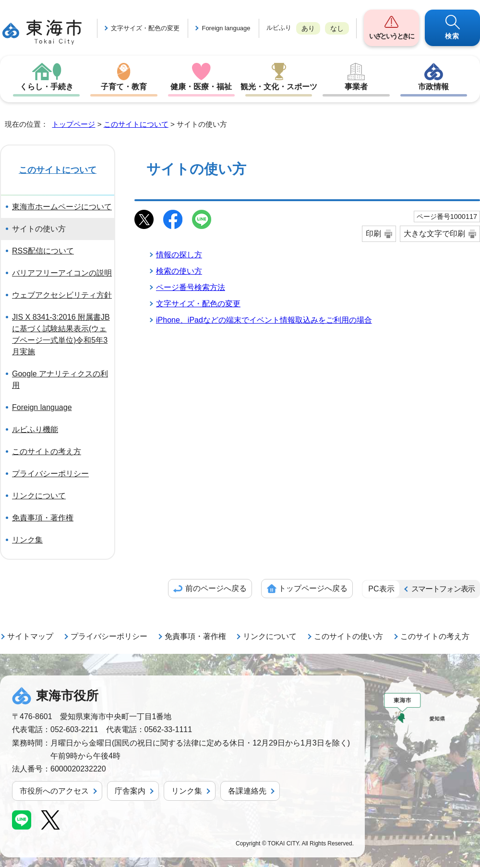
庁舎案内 (130, 791)
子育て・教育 (124, 87)
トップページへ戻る (313, 588)
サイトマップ (30, 636)
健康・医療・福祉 (201, 87)
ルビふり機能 (35, 429)
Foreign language (226, 28)
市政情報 (433, 87)
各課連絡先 (247, 791)
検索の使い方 (179, 271)
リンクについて (39, 496)
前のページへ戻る (216, 588)
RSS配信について (43, 251)
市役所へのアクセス (54, 791)
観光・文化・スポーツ (278, 87)
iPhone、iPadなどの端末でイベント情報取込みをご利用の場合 (264, 320)
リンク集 (27, 540)
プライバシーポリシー (50, 474)
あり (308, 28)
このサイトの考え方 (46, 451)
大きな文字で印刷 (434, 233)
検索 (452, 36)
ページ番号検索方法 (190, 287)
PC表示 (381, 589)
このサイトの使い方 (348, 636)
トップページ (73, 124)
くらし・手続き (46, 87)
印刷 (373, 233)
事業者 (356, 87)
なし (337, 28)
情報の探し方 (179, 255)
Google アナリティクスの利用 (60, 379)
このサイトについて (136, 124)
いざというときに (391, 36)
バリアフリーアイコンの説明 (62, 273)
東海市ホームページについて (62, 207)
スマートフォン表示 (443, 589)
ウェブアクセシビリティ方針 (62, 295)
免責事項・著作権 (42, 518)
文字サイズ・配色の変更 (145, 28)
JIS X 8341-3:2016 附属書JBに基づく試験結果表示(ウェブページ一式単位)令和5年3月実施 (61, 334)
